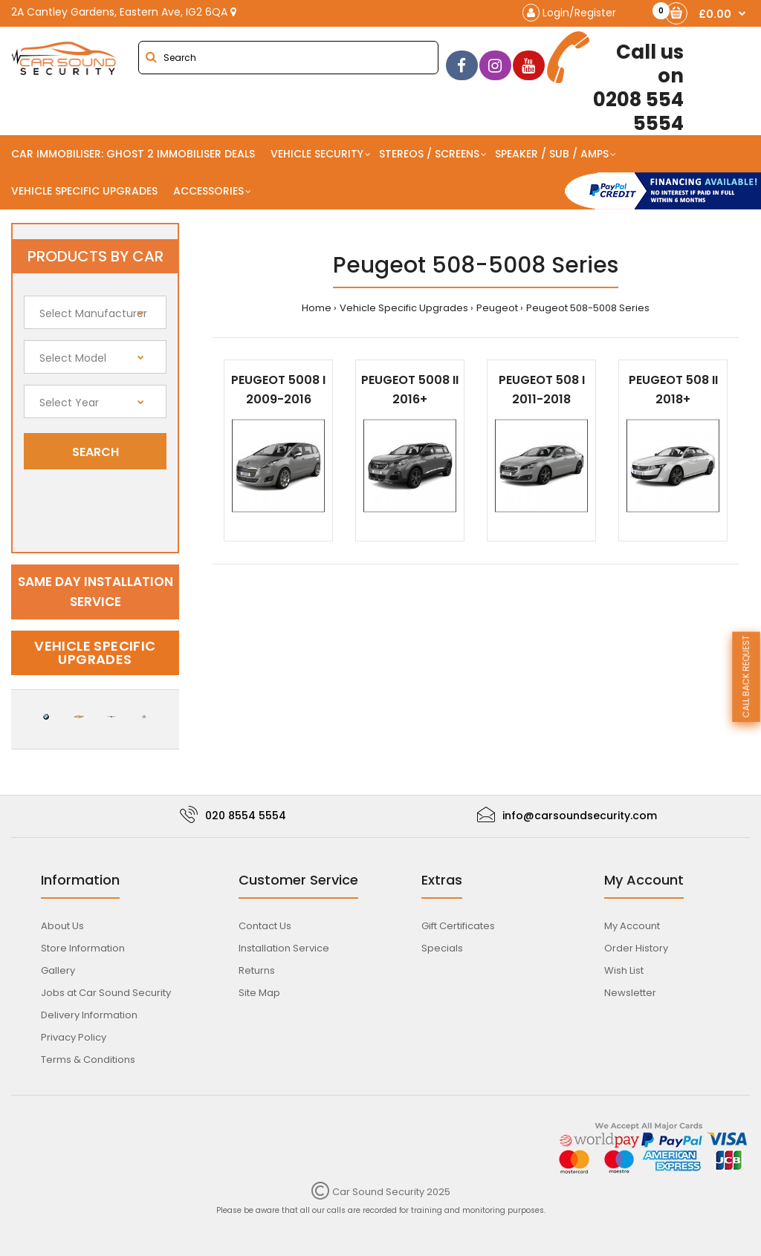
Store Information (83, 948)
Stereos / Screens (429, 153)
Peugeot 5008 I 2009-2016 (278, 389)
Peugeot (497, 308)
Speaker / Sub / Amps (552, 153)
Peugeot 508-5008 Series (588, 308)
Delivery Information (89, 1015)
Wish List (624, 970)
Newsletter (630, 993)
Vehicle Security (317, 153)
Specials (442, 948)
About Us (62, 926)
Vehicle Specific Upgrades (84, 190)
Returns (257, 970)
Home (316, 308)
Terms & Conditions (88, 1059)
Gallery (58, 970)
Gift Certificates (458, 926)
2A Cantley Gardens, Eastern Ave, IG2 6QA (123, 11)
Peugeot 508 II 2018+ (673, 389)
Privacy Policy (73, 1037)
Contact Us (265, 926)
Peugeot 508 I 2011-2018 (542, 389)
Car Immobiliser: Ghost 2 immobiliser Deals (133, 153)
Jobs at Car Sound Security (106, 993)
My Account (632, 926)
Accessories (208, 190)
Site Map (259, 993)
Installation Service (284, 948)
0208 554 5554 (615, 83)
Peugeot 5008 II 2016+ (410, 389)
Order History (636, 948)
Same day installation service (95, 592)
